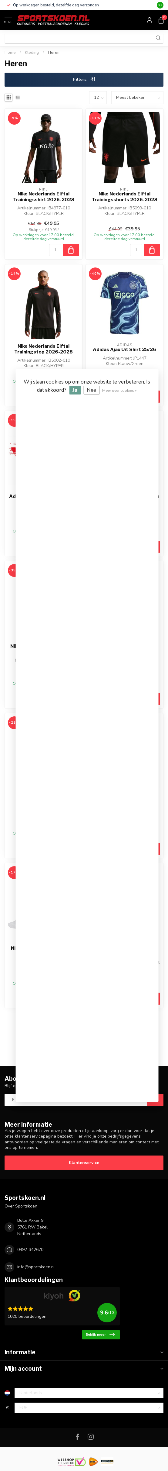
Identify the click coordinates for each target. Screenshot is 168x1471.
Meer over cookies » (119, 390)
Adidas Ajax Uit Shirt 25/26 (124, 349)
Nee (91, 390)
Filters (84, 79)
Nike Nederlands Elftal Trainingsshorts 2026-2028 (124, 196)
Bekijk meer (100, 1334)
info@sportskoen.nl (36, 1267)
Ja (74, 390)
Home (10, 52)
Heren (53, 52)
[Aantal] (55, 250)
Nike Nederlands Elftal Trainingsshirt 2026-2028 (43, 196)
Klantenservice (84, 1163)
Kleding (32, 52)
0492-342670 (30, 1249)
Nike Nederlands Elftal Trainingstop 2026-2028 (43, 348)
